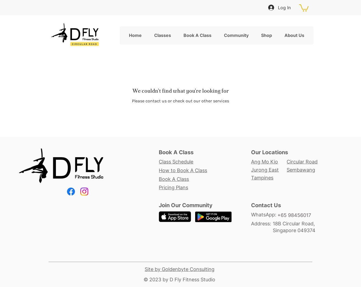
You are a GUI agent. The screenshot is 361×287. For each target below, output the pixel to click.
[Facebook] (71, 191)
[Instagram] (84, 191)
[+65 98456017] (297, 215)
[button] (304, 7)
